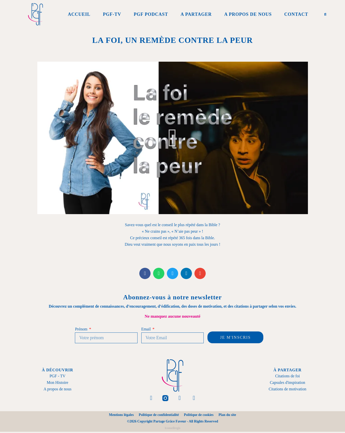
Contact (296, 14)
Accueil (79, 14)
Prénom (81, 329)
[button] (325, 14)
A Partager (196, 14)
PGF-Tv (112, 14)
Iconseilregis (172, 429)
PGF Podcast (151, 14)
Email (146, 329)
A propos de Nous (248, 14)
